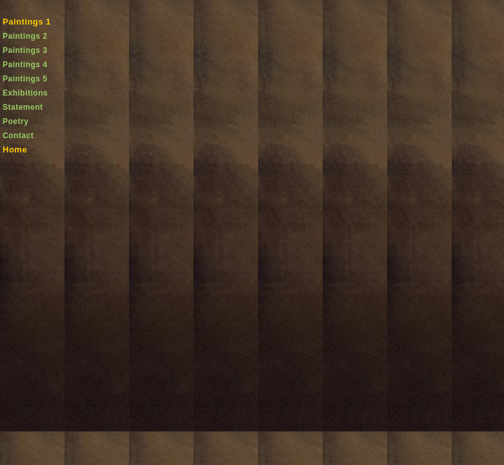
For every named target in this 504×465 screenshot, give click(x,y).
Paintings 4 (25, 64)
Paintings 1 (27, 21)
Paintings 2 (25, 36)
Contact (18, 135)
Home (15, 149)
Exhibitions (25, 93)
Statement (23, 107)
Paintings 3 (25, 50)
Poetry (15, 121)
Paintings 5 (25, 78)
